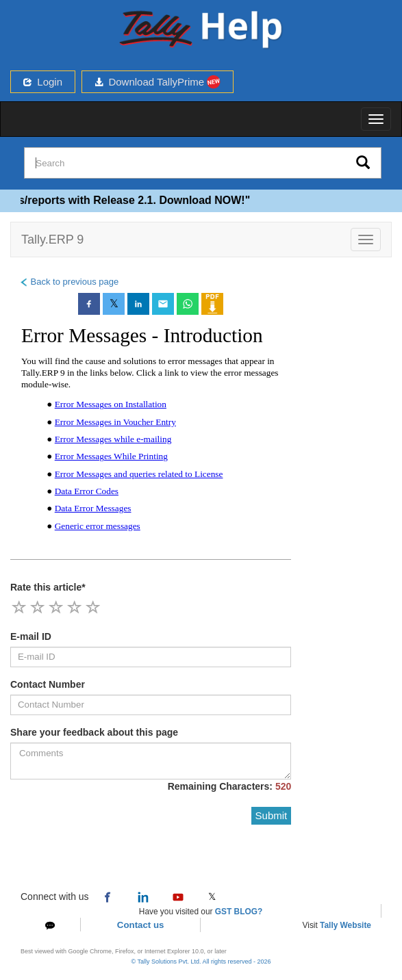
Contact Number (47, 684)
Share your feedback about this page (94, 732)
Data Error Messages (93, 508)
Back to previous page (68, 281)
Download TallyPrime (158, 82)
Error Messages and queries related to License (139, 474)
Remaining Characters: (230, 786)
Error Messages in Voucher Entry (115, 422)
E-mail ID (30, 636)
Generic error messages (97, 526)
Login (42, 82)
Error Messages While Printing (111, 456)
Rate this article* (48, 587)
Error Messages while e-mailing (113, 439)
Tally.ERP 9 (52, 239)
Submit (271, 815)
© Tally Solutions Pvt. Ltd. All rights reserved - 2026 (201, 961)
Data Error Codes (86, 491)
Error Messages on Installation (110, 404)
